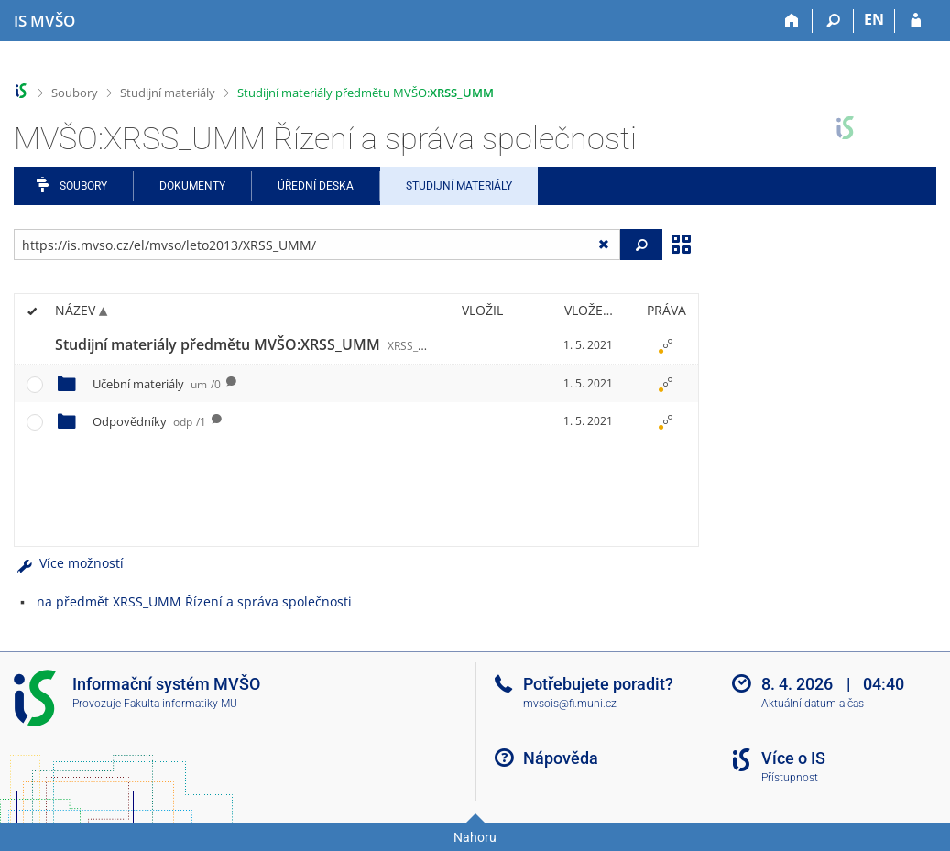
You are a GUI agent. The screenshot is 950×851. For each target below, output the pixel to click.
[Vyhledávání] (833, 21)
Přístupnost (789, 777)
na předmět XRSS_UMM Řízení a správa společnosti (194, 601)
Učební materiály (157, 384)
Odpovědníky (149, 421)
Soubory (74, 92)
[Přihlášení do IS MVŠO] (915, 21)
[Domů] (792, 21)
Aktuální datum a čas (812, 703)
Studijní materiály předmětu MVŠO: (365, 92)
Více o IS (793, 758)
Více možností (69, 563)
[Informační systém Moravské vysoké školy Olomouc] (44, 21)
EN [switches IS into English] (874, 19)
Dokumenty (192, 186)
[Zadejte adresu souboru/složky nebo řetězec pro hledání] (317, 244)
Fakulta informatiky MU (180, 703)
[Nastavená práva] (666, 345)
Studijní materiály (167, 92)
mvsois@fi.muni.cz (570, 703)
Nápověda (560, 758)
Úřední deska (316, 186)
